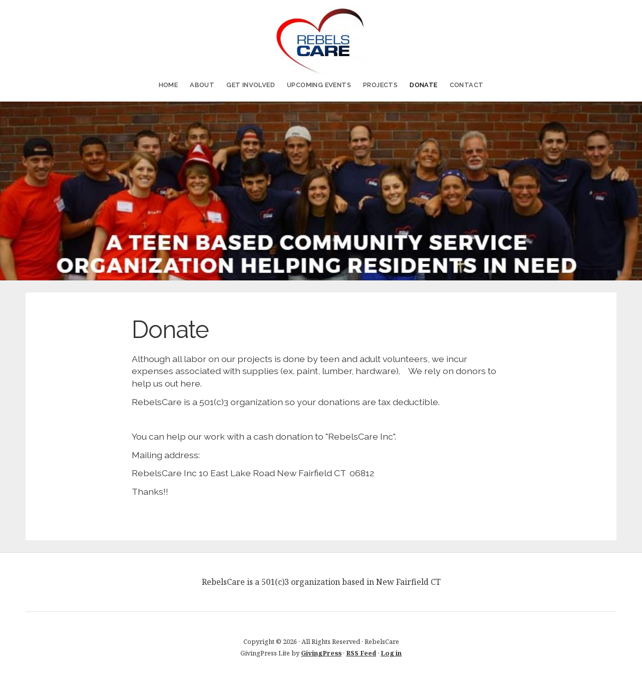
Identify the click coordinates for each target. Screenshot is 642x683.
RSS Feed (361, 652)
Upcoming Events (319, 85)
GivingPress (321, 652)
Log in (391, 652)
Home (168, 85)
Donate (423, 85)
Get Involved (250, 85)
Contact (467, 85)
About (202, 85)
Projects (380, 85)
